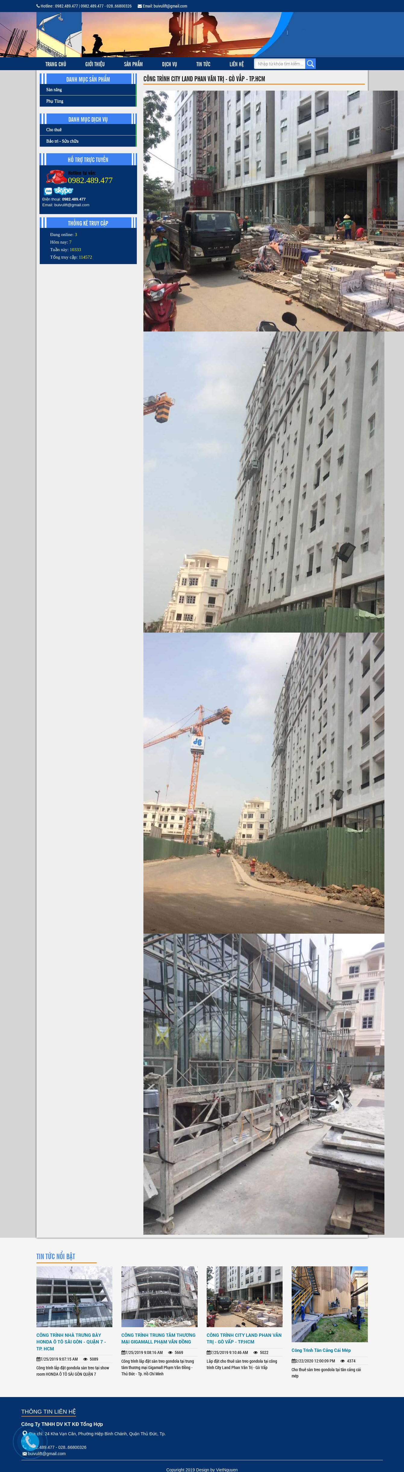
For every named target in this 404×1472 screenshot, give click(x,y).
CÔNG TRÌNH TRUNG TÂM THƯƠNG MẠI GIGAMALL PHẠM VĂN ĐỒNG (158, 1338)
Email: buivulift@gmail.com (162, 6)
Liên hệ (237, 63)
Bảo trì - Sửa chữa (62, 141)
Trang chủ (55, 63)
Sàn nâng (54, 89)
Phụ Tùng (55, 101)
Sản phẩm (133, 63)
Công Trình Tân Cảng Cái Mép (321, 1350)
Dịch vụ (169, 63)
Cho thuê (54, 129)
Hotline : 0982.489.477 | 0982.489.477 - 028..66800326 (84, 6)
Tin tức (203, 63)
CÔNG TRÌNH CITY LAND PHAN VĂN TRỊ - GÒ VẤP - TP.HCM (244, 1338)
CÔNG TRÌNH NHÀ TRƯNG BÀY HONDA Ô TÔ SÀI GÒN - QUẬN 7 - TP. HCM (71, 1342)
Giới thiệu (95, 63)
